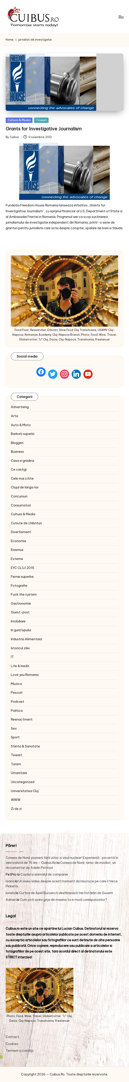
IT (12, 657)
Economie (18, 541)
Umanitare (19, 773)
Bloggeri (17, 443)
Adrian (11, 900)
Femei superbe (22, 577)
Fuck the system (24, 594)
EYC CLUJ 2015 (22, 568)
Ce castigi (19, 469)
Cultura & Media (19, 120)
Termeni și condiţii (19, 1051)
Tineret (41, 120)
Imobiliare (18, 621)
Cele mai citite (22, 478)
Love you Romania (25, 675)
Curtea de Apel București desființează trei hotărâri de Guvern (66, 893)
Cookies (12, 1044)
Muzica (16, 684)
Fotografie (19, 586)
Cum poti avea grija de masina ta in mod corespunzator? (63, 900)
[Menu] (120, 17)
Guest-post (20, 612)
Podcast (17, 702)
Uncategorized (22, 782)
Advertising (20, 407)
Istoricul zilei (20, 648)
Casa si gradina (22, 461)
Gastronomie (21, 603)
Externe (17, 559)
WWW (15, 800)
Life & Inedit (20, 666)
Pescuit (17, 693)
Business (17, 452)
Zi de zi (16, 809)
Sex (14, 728)
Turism (16, 764)
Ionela (10, 893)
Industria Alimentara (26, 639)
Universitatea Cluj (25, 791)
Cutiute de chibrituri (26, 523)
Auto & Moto (21, 425)
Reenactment (22, 719)
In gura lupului (21, 630)
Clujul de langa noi (24, 487)
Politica (17, 711)
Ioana (10, 881)
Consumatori (21, 505)
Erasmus (17, 550)
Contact (12, 1037)
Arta (14, 416)
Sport (15, 737)
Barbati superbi (22, 434)
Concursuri (19, 496)
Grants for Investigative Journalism (44, 129)
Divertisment (21, 532)
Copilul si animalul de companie (44, 874)
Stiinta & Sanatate (25, 746)
